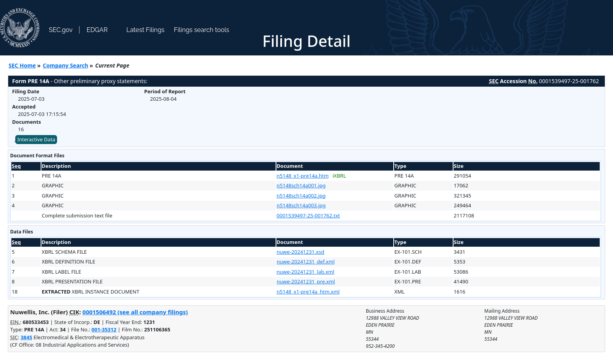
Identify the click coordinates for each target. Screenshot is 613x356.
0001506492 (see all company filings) (135, 312)
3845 (26, 337)
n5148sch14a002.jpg (301, 195)
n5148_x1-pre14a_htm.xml (308, 291)
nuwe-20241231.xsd (300, 251)
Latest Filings (145, 30)
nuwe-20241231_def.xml (306, 261)
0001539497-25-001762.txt (308, 215)
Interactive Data (36, 139)
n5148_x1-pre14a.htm (303, 175)
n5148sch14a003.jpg (301, 205)
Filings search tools (201, 30)
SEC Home (22, 65)
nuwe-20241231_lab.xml (306, 271)
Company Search (65, 65)
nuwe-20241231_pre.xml (306, 281)
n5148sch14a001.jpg (301, 185)
